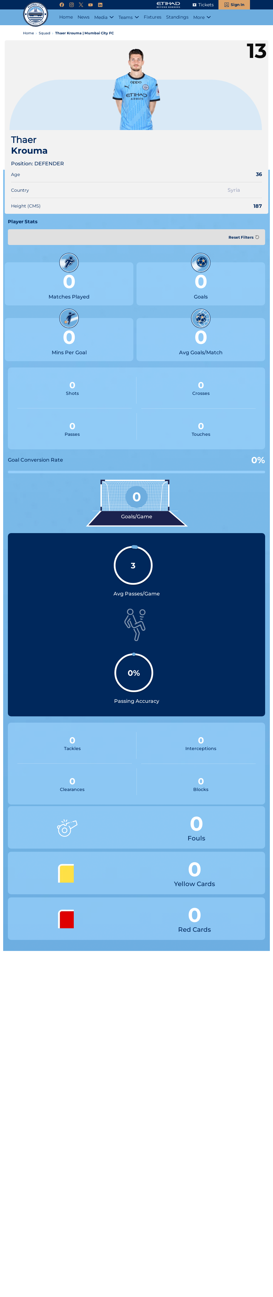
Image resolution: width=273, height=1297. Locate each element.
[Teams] (129, 17)
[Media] (104, 17)
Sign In (237, 4)
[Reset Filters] (243, 237)
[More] (202, 17)
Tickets (206, 5)
